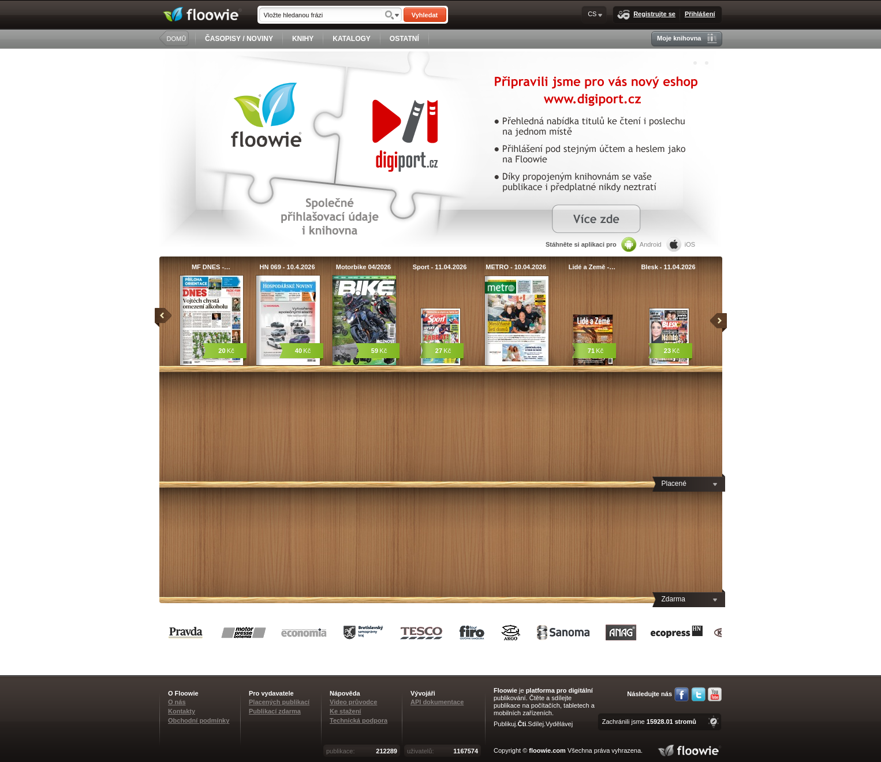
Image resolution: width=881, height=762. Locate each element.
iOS (680, 244)
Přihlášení (700, 13)
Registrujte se (646, 15)
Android (641, 244)
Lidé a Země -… (592, 266)
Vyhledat (425, 15)
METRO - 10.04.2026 (516, 266)
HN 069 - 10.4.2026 (287, 266)
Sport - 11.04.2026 (440, 266)
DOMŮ (176, 38)
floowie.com (547, 750)
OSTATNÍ (404, 39)
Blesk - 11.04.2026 (668, 266)
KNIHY (302, 39)
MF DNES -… (211, 266)
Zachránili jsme (649, 721)
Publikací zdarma (275, 711)
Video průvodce (353, 701)
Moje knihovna (686, 38)
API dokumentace (437, 701)
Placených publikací (279, 701)
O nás (177, 701)
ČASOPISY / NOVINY (239, 39)
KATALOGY (352, 39)
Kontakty (181, 711)
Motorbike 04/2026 (363, 266)
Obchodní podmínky (198, 720)
